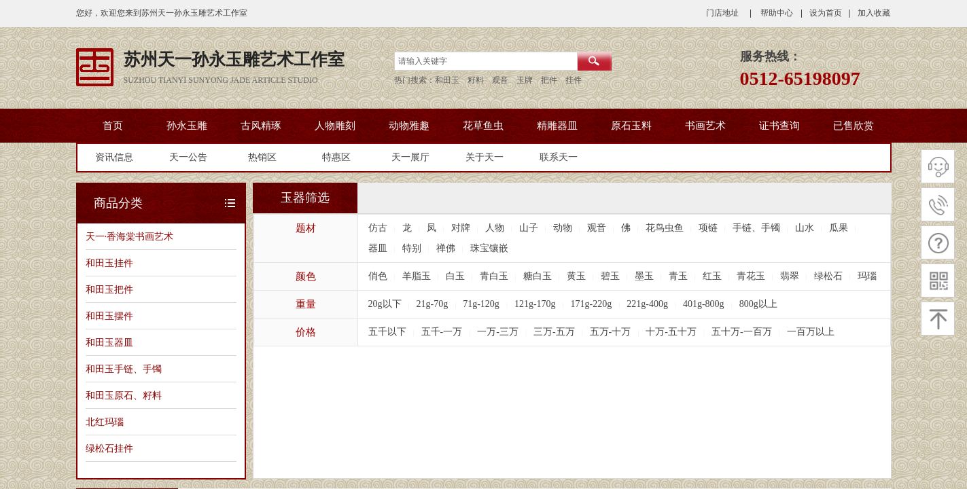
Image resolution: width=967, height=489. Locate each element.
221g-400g (647, 304)
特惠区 (336, 157)
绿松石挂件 (109, 448)
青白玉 (494, 276)
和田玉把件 (109, 289)
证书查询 (779, 125)
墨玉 (644, 276)
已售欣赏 (853, 125)
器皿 (377, 248)
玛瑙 (867, 276)
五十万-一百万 (741, 332)
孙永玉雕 (186, 125)
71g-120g (481, 304)
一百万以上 (810, 332)
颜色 (306, 276)
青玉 (678, 276)
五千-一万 (442, 332)
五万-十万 (610, 332)
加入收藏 (874, 13)
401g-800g (703, 304)
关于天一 (484, 157)
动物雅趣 (409, 125)
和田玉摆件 (109, 315)
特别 (411, 248)
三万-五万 (554, 332)
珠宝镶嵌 (489, 248)
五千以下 (387, 332)
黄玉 (576, 276)
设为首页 (825, 13)
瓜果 (838, 228)
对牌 (460, 228)
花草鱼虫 (483, 125)
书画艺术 (705, 125)
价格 (306, 332)
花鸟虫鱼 (665, 228)
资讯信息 (114, 157)
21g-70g (433, 304)
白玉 (455, 276)
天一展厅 (410, 157)
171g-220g (591, 304)
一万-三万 (497, 332)
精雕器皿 (557, 125)
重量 (306, 304)
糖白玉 (537, 276)
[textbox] (486, 61)
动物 (562, 228)
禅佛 (445, 248)
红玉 (712, 276)
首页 (113, 125)
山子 (528, 228)
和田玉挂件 (109, 262)
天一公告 (188, 157)
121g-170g (535, 304)
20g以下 (385, 304)
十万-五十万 (671, 332)
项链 (708, 228)
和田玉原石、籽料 (124, 395)
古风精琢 (261, 125)
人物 (494, 228)
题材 (306, 228)
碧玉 (610, 276)
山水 (804, 228)
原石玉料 (631, 125)
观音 (596, 228)
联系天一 (559, 157)
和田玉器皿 (109, 342)
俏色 (377, 276)
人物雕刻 (335, 125)
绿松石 (828, 276)
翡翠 (789, 276)
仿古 (377, 228)
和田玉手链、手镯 (124, 368)
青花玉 (751, 276)
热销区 (262, 157)
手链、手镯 (756, 228)
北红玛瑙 (105, 421)
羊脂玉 (416, 276)
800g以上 (758, 304)
